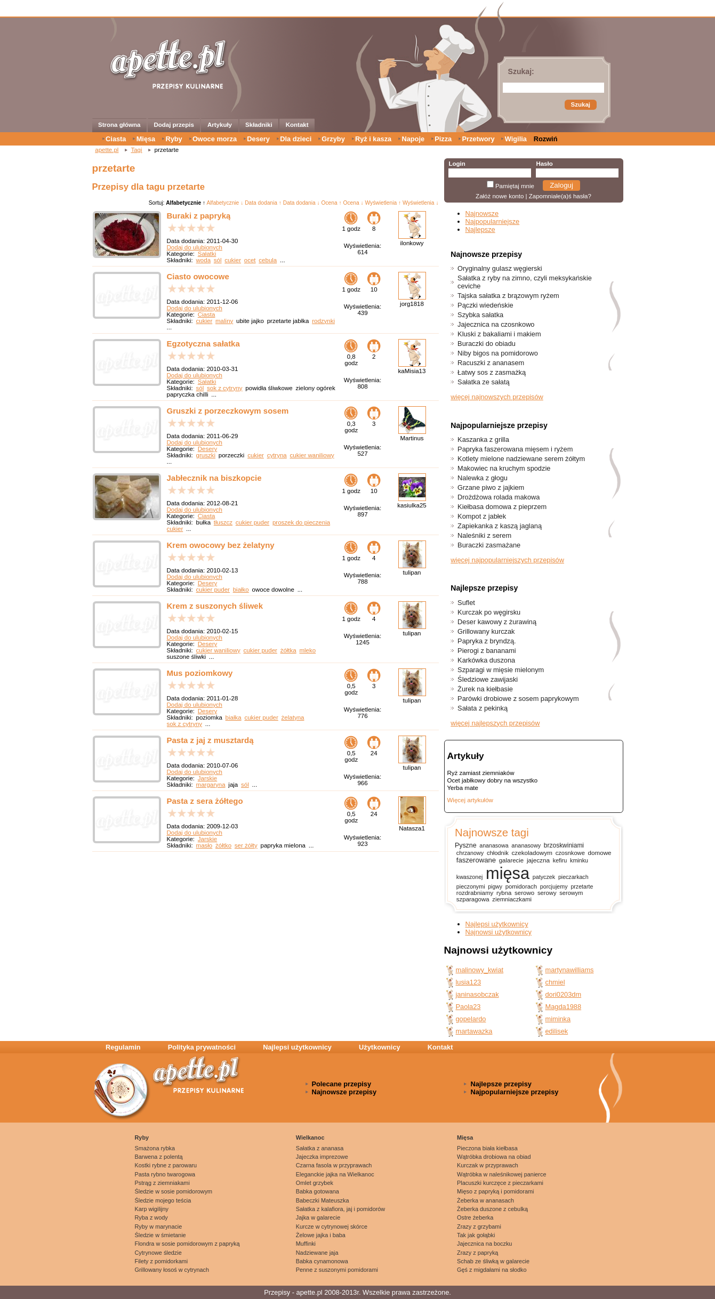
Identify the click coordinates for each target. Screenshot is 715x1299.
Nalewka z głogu (482, 478)
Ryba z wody (151, 1217)
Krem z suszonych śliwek (215, 605)
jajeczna (538, 860)
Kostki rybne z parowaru (166, 1165)
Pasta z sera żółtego (205, 800)
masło (204, 845)
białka (234, 717)
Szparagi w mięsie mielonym (500, 670)
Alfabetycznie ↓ (224, 203)
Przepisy (277, 1292)
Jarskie (207, 778)
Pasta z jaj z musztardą (210, 740)
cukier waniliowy (312, 455)
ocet (250, 260)
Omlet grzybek (314, 1183)
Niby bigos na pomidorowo (497, 353)
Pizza (443, 139)
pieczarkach (573, 877)
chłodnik (498, 853)
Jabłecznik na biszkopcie (214, 477)
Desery (258, 139)
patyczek (544, 877)
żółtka (288, 650)
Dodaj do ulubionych (194, 247)
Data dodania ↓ (301, 203)
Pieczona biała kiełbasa (487, 1148)
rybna (503, 893)
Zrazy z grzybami (479, 1226)
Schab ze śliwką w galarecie (493, 1261)
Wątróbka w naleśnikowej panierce (501, 1174)
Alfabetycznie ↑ (185, 203)
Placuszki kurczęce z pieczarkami (500, 1183)
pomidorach (521, 886)
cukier (232, 260)
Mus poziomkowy (200, 672)
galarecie (511, 860)
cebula (268, 260)
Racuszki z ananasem (490, 363)
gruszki (205, 455)
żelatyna (293, 717)
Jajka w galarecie (318, 1217)
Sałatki (207, 254)
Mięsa (146, 139)
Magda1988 (563, 1007)
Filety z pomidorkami (161, 1261)
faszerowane (476, 860)
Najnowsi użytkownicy (498, 932)
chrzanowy (470, 853)
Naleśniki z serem (484, 535)
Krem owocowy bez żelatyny (221, 545)
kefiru (560, 860)
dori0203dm (563, 994)
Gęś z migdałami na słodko (492, 1269)
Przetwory (478, 139)
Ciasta (116, 139)
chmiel (555, 982)
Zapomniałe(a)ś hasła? (560, 196)
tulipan (412, 572)
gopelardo (471, 1019)
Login (456, 163)
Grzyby (333, 139)
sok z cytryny (225, 388)
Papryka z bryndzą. (486, 641)
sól (218, 260)
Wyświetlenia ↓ (421, 203)
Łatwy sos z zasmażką (491, 372)
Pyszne (466, 845)
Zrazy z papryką (477, 1252)
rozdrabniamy (474, 893)
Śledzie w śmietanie (160, 1235)
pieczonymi (470, 886)
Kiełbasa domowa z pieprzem (502, 507)
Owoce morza (214, 139)
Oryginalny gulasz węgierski (499, 268)
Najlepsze (480, 229)
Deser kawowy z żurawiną (496, 622)
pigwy (495, 887)
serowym (571, 893)
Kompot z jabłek (481, 516)
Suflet (466, 603)
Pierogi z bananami (486, 651)
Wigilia (516, 139)
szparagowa (472, 899)
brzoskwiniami (564, 845)
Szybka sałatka (480, 315)
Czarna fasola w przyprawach (334, 1165)
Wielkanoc (310, 1137)
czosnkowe (570, 853)
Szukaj (580, 104)
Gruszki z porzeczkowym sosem (228, 410)
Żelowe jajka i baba (321, 1235)
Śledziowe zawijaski (487, 679)
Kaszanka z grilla (483, 439)
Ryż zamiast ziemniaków (481, 773)
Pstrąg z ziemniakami (162, 1183)
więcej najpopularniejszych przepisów (507, 560)
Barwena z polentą (159, 1156)
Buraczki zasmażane (488, 545)
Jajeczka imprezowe (322, 1156)
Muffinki (306, 1243)
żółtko (223, 845)
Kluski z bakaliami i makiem (499, 334)
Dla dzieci (295, 139)
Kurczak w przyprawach (487, 1165)
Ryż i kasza (373, 139)
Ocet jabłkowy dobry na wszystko (492, 780)
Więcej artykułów (470, 800)
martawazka (474, 1031)
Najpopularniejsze (492, 221)
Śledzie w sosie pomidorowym (174, 1191)
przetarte (582, 886)
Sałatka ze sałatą (483, 382)
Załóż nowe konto (500, 196)
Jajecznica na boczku (484, 1243)
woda (203, 260)
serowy (547, 893)
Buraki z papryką (199, 215)
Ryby (173, 139)
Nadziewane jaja (317, 1252)
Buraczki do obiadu (486, 344)
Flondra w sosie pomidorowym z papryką (187, 1243)
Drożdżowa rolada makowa (498, 497)
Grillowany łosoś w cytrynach (172, 1269)
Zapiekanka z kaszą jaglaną (499, 526)
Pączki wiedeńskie (485, 305)
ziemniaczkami (512, 899)
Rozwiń (546, 139)
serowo (524, 893)
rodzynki (323, 321)
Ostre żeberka (475, 1217)
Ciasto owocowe (198, 276)
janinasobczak (477, 994)
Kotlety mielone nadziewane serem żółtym (521, 459)
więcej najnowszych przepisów (497, 397)
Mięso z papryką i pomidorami (495, 1191)
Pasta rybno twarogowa (165, 1174)
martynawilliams (569, 970)
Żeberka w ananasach (485, 1200)
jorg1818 (412, 304)
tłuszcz (223, 522)
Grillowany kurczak (486, 631)
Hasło (544, 163)
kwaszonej (469, 877)
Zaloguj (561, 185)
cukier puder (252, 522)
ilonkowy (411, 243)
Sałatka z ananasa (319, 1148)
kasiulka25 (411, 505)
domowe (600, 852)
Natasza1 (412, 828)
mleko (307, 650)
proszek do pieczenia (301, 522)
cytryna (277, 455)
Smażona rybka (155, 1148)
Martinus (411, 438)
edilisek (556, 1031)
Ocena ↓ (353, 203)
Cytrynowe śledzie (158, 1252)
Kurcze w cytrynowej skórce (331, 1226)
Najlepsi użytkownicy (496, 924)
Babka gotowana (317, 1191)
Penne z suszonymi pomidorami (337, 1269)
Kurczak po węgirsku (488, 612)
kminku (579, 860)
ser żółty (246, 845)
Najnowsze (482, 213)
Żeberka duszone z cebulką (492, 1209)
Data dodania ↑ (263, 203)
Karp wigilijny (151, 1209)
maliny (224, 321)
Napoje (412, 139)
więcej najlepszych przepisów (495, 723)
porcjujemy (554, 886)
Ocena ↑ (332, 203)
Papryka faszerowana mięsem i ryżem (515, 449)
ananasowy (526, 845)
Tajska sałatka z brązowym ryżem (508, 296)
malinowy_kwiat (480, 970)
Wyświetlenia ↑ (383, 203)
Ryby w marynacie (158, 1226)
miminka (558, 1019)
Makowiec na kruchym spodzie (503, 468)
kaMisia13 (412, 371)
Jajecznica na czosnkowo (495, 324)
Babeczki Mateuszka (322, 1200)
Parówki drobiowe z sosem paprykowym (518, 699)
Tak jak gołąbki (476, 1235)
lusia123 (468, 982)
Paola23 (468, 1007)
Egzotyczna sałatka (203, 343)
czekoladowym (532, 852)
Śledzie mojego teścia (163, 1200)
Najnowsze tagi (492, 832)
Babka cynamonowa (322, 1261)
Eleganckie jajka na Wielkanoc (335, 1174)
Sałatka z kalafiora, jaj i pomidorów (340, 1209)
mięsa (507, 873)
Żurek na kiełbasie (485, 689)
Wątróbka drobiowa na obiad (494, 1156)
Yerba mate (462, 788)
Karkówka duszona (486, 660)
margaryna (211, 784)
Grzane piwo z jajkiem (490, 487)
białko (241, 589)
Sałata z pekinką (482, 708)
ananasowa (493, 845)
